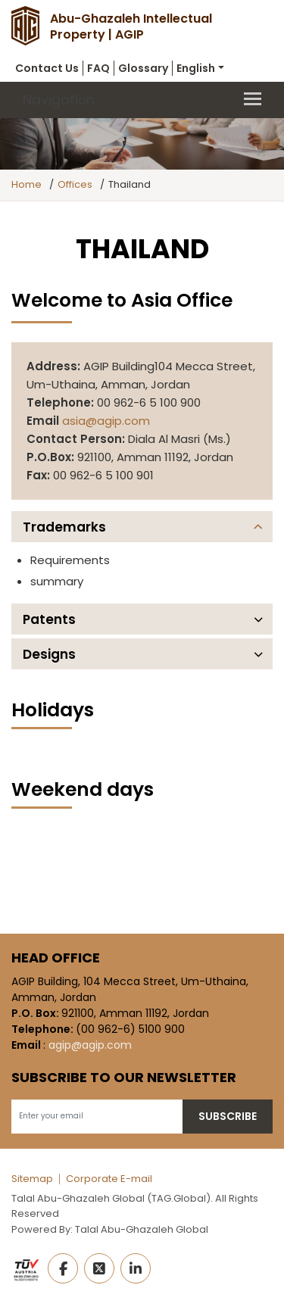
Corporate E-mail (109, 1178)
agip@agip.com (90, 1045)
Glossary (143, 68)
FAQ (98, 68)
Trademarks (64, 527)
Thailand (129, 184)
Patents (49, 619)
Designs (49, 654)
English (195, 68)
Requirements (70, 560)
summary (56, 581)
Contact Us (47, 68)
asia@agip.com (106, 421)
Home (26, 184)
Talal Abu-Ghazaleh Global (141, 1229)
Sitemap (32, 1178)
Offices (75, 184)
